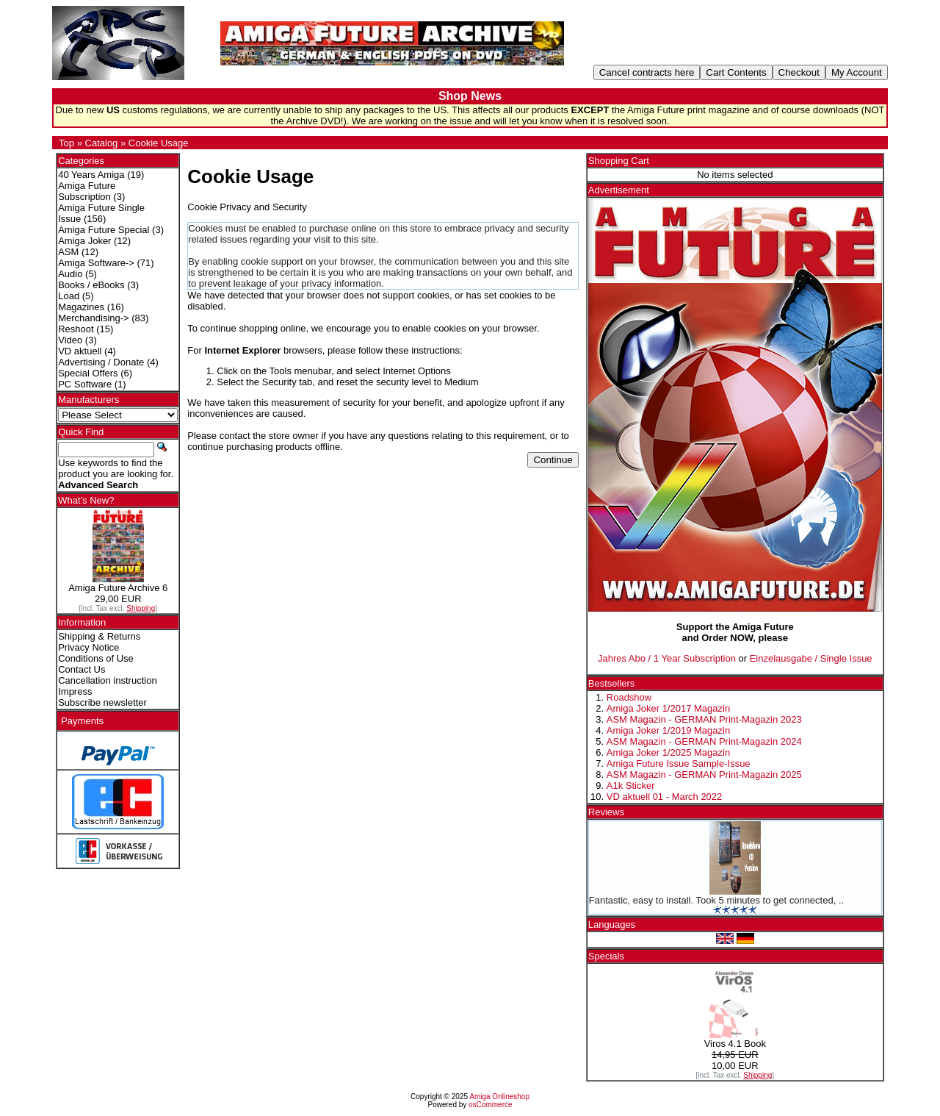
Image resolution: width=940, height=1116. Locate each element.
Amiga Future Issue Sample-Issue (679, 763)
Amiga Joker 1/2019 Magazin (668, 730)
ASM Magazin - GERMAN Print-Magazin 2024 (704, 741)
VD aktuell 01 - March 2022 (665, 796)
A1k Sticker (631, 785)
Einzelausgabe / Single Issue (811, 658)
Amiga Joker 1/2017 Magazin (668, 708)
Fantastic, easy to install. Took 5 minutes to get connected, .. (716, 900)
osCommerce (490, 1105)
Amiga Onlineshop (499, 1096)
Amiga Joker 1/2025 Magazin (668, 752)
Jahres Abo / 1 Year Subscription (667, 658)
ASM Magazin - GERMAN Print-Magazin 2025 (704, 774)
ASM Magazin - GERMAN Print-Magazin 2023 (704, 719)
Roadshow (629, 697)
